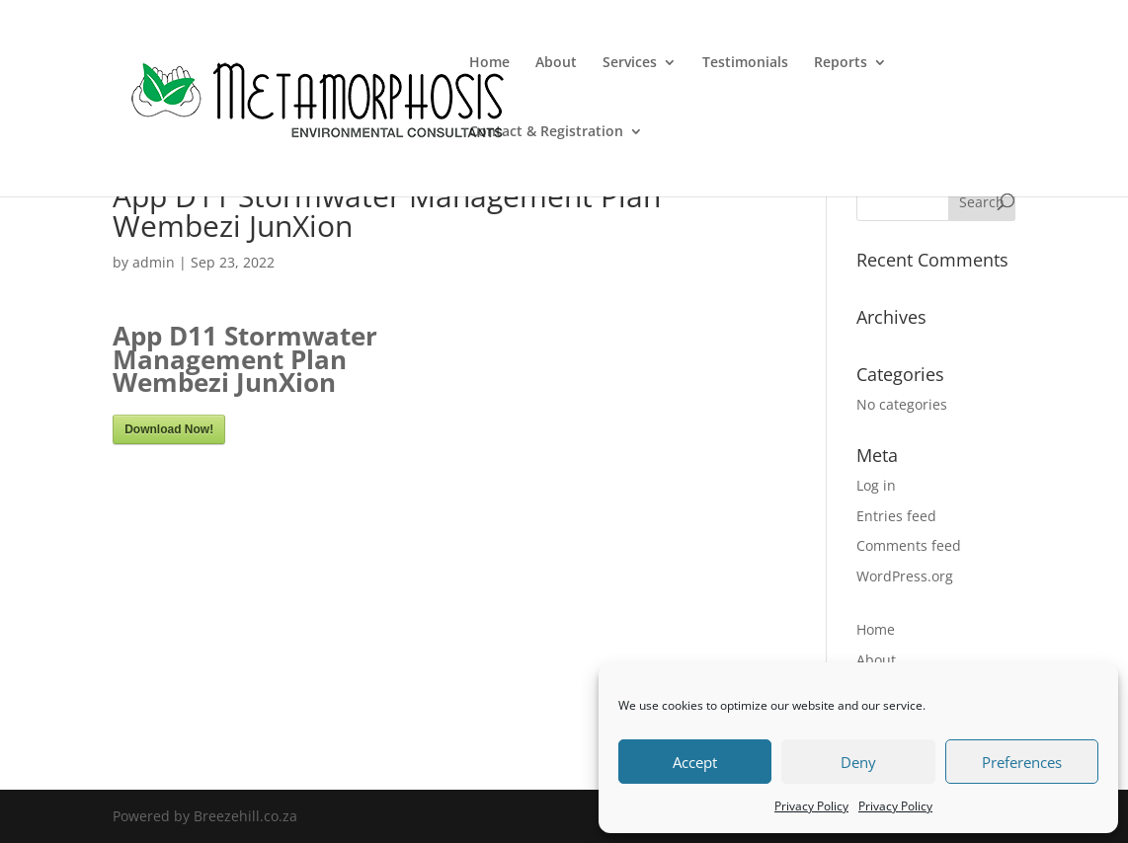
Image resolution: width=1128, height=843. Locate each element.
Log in (876, 485)
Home (489, 63)
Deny (858, 762)
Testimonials (745, 63)
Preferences (1022, 762)
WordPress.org (904, 576)
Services (630, 63)
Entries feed (896, 515)
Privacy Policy (811, 806)
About (556, 63)
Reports (840, 63)
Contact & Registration (546, 132)
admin (153, 262)
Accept (695, 762)
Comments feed (908, 545)
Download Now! (168, 429)
